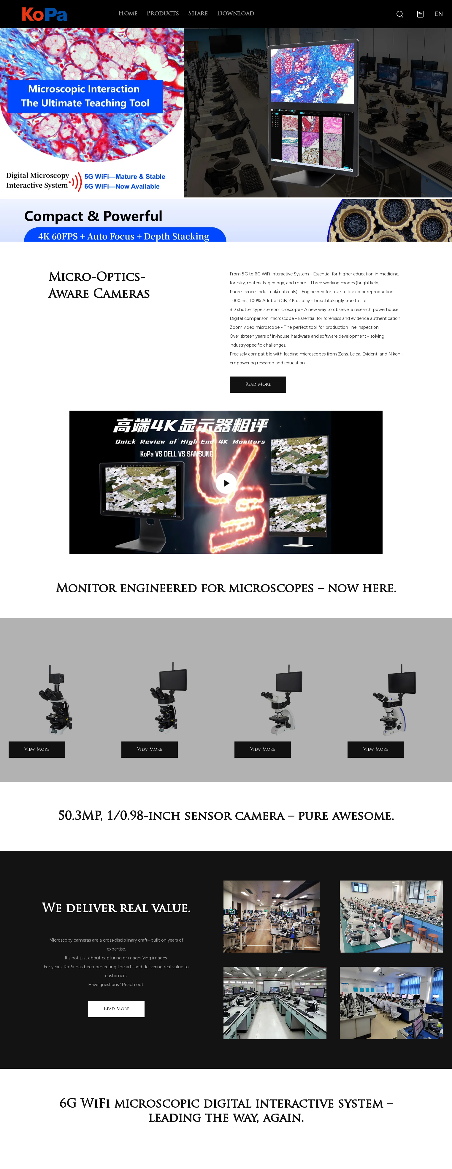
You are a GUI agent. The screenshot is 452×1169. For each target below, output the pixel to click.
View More (36, 749)
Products (162, 14)
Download (235, 14)
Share (198, 14)
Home (127, 14)
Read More (258, 384)
